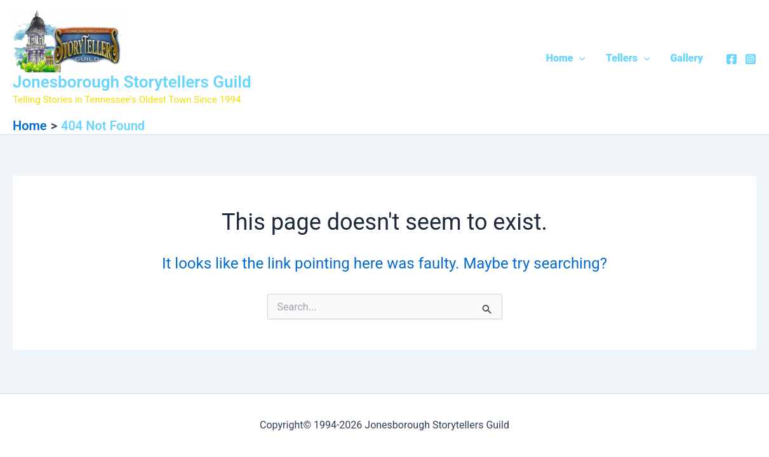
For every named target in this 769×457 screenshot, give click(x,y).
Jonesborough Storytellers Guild (132, 81)
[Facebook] (731, 59)
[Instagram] (750, 59)
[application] (579, 58)
